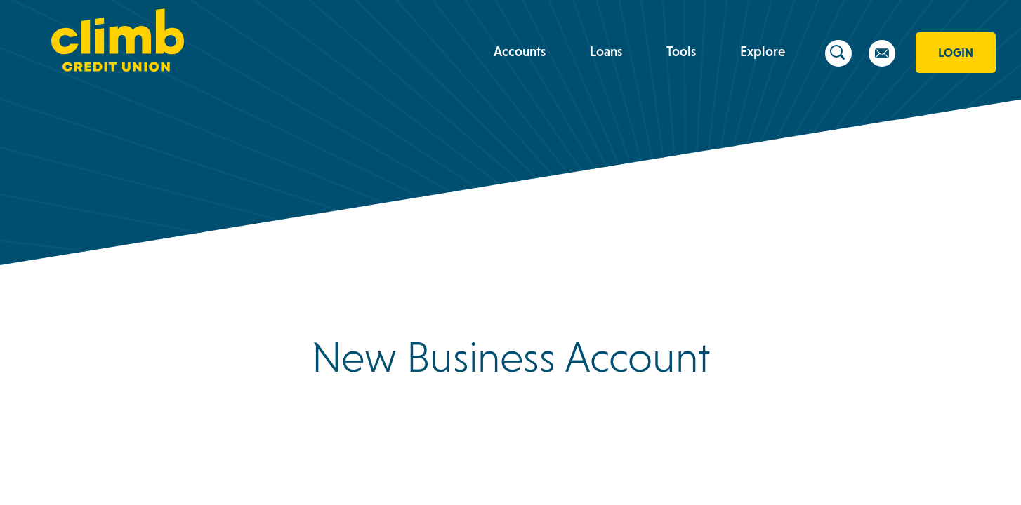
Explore (762, 51)
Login (955, 53)
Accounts (520, 51)
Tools (681, 51)
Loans (606, 51)
